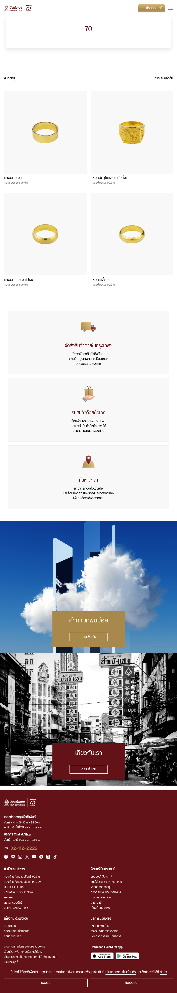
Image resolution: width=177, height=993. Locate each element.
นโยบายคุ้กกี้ (11, 962)
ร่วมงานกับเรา (12, 936)
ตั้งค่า (163, 972)
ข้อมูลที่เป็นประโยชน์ (103, 869)
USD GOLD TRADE (15, 887)
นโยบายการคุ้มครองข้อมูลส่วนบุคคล (25, 946)
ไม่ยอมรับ (131, 982)
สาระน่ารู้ (96, 902)
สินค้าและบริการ (14, 869)
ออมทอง (9, 897)
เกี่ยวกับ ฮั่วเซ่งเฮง (16, 918)
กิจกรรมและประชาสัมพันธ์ (106, 892)
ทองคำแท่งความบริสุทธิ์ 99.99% (23, 882)
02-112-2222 (24, 848)
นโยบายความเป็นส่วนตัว (120, 972)
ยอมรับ (45, 982)
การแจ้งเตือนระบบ (102, 897)
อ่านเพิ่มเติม (88, 636)
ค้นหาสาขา (88, 480)
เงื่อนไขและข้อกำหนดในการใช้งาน (23, 952)
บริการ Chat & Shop (16, 908)
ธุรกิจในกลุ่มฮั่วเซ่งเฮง (16, 931)
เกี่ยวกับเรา (10, 926)
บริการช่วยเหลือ (101, 918)
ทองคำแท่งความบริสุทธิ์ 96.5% (22, 876)
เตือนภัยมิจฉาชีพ (100, 908)
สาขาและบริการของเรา (104, 931)
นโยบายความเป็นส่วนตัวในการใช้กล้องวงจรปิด (31, 957)
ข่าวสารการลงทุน (101, 887)
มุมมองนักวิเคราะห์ (101, 876)
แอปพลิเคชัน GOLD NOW (18, 892)
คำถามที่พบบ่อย (100, 926)
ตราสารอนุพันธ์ (13, 902)
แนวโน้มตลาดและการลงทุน (106, 882)
